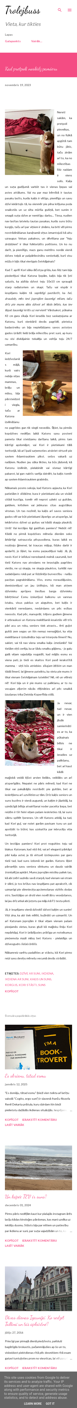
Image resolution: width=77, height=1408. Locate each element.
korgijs (11, 985)
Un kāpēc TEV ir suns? (26, 1197)
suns (42, 985)
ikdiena (47, 973)
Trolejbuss (22, 10)
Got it (50, 1403)
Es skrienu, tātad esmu (25, 1076)
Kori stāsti (28, 985)
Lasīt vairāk (14, 1125)
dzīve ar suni (30, 973)
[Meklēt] (59, 7)
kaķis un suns (40, 979)
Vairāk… (36, 41)
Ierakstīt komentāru (39, 1119)
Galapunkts (13, 41)
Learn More (33, 1403)
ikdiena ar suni (17, 979)
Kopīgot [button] (12, 991)
